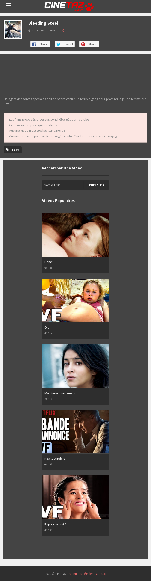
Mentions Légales (81, 574)
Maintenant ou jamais (59, 393)
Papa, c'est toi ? (55, 524)
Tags (12, 150)
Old (46, 327)
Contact (101, 574)
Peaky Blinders (54, 458)
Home (48, 262)
